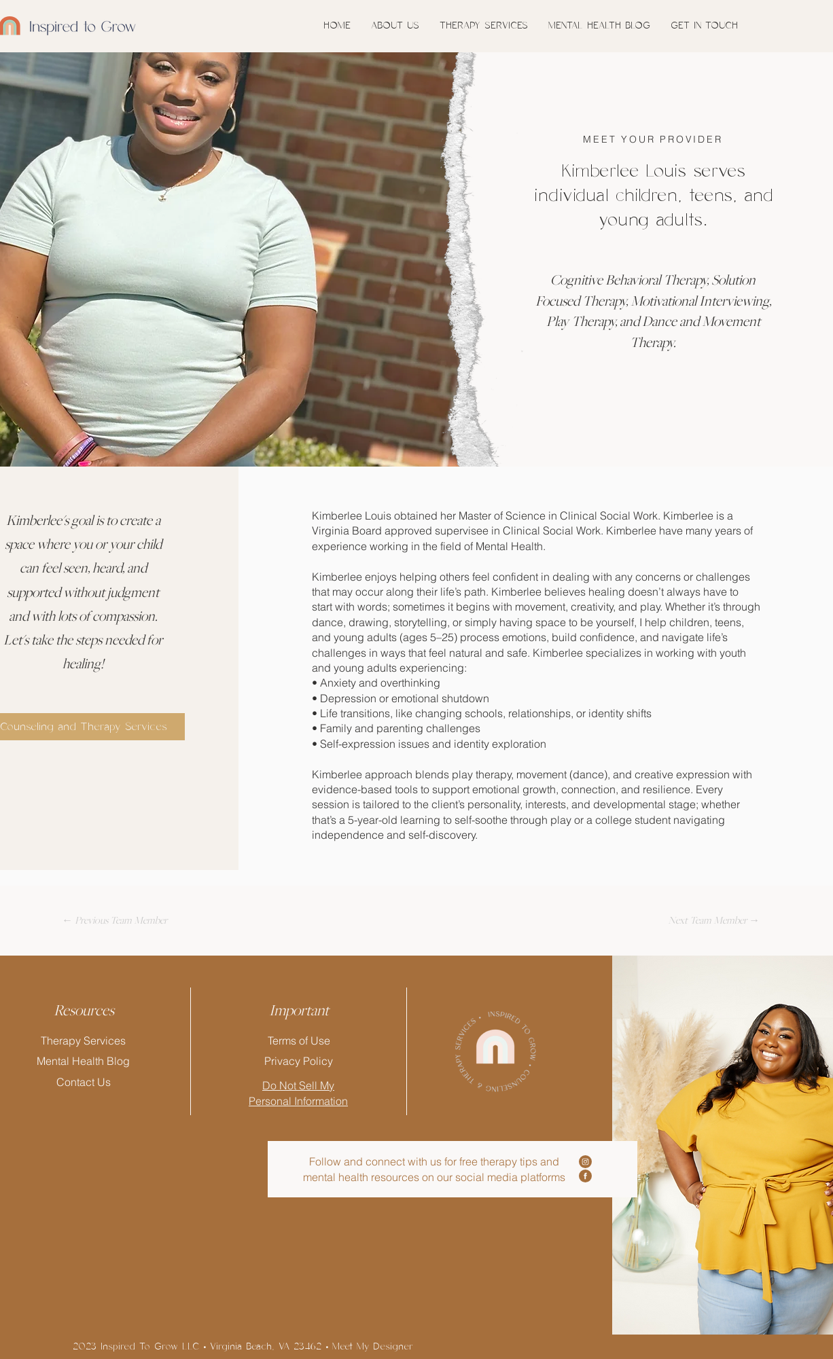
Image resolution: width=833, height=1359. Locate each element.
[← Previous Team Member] (114, 920)
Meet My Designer (372, 1347)
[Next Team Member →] (713, 920)
